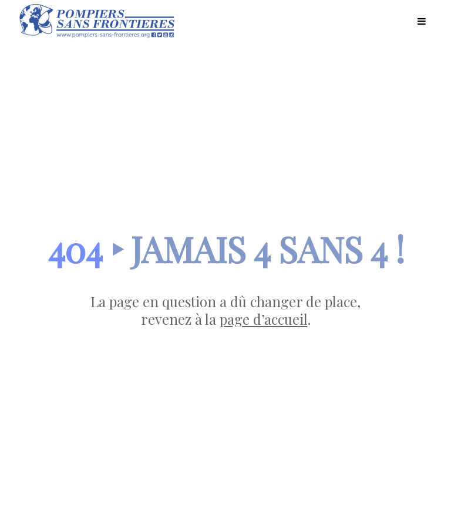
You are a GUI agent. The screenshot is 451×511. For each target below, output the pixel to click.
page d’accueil (264, 319)
